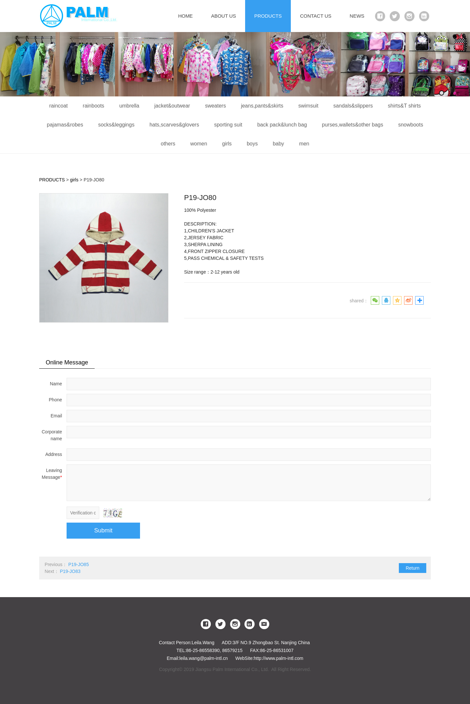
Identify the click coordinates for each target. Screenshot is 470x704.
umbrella (129, 106)
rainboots (93, 106)
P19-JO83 (70, 571)
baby (278, 143)
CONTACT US (315, 16)
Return (412, 568)
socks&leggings (116, 124)
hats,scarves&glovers (174, 124)
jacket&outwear (172, 106)
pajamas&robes (65, 124)
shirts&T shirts (404, 106)
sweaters (215, 106)
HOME (185, 16)
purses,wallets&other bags (352, 124)
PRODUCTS (268, 16)
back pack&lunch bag (282, 124)
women (198, 143)
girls (227, 143)
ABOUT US (223, 16)
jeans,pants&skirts (262, 106)
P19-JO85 (78, 564)
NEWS (357, 16)
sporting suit (228, 124)
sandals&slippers (353, 106)
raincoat (58, 106)
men (304, 143)
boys (252, 143)
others (168, 143)
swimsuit (308, 106)
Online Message (67, 362)
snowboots (410, 124)
